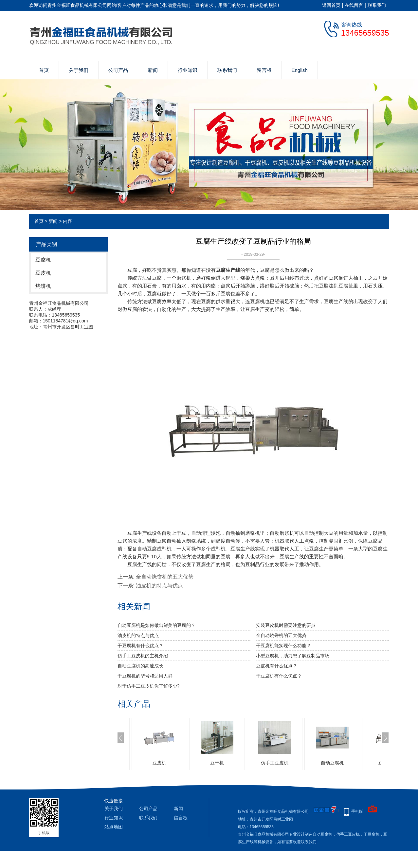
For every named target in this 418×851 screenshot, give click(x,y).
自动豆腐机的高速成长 (140, 665)
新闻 (153, 70)
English (300, 70)
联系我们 (377, 5)
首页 (44, 70)
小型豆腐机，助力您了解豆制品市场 (292, 655)
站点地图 (113, 826)
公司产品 (118, 70)
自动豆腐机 (332, 762)
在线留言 (354, 5)
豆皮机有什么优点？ (276, 665)
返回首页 (331, 5)
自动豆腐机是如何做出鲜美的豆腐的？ (156, 625)
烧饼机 (43, 286)
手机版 (357, 811)
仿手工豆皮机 (274, 762)
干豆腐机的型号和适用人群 (145, 676)
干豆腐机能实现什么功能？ (283, 645)
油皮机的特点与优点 (159, 585)
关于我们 (78, 70)
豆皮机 (43, 273)
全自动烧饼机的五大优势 (164, 577)
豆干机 (217, 762)
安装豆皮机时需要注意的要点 (286, 625)
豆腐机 (43, 260)
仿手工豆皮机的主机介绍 (143, 655)
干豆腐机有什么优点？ (140, 645)
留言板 (264, 70)
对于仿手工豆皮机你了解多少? (149, 686)
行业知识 (187, 70)
